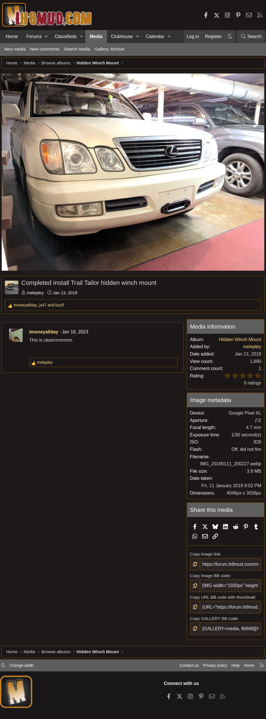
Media (96, 36)
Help (230, 665)
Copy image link (204, 552)
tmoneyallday (46, 330)
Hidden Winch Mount (237, 338)
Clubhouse (122, 36)
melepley (38, 291)
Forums (34, 36)
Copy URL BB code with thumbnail (221, 594)
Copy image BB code (209, 573)
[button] (46, 36)
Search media (77, 49)
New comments (44, 49)
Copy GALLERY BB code (213, 616)
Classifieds (66, 36)
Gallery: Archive (109, 49)
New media (15, 49)
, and (41, 303)
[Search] (251, 36)
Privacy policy (208, 665)
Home (12, 36)
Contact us (180, 665)
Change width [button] (27, 665)
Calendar (155, 36)
